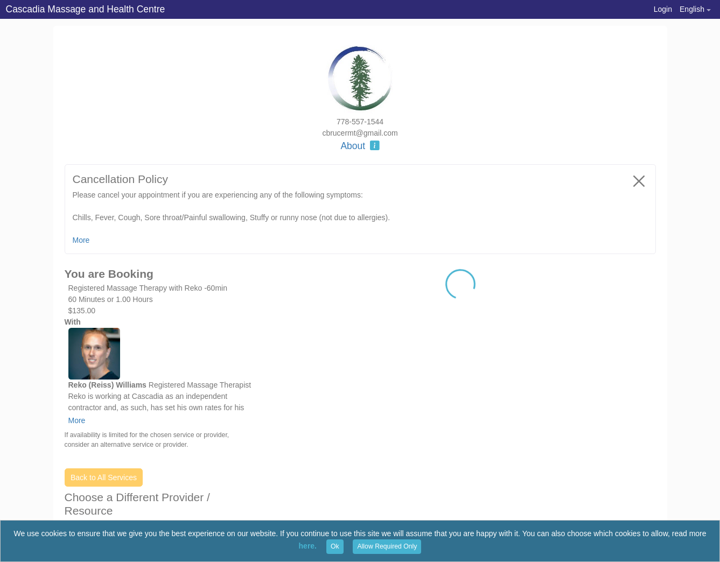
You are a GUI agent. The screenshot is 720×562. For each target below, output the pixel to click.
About (359, 145)
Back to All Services (104, 477)
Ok (335, 546)
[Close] (639, 180)
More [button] (81, 240)
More (77, 420)
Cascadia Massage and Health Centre (85, 9)
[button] (695, 9)
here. (308, 546)
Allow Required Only (387, 546)
